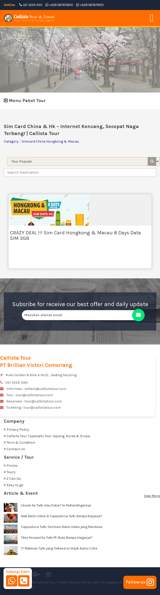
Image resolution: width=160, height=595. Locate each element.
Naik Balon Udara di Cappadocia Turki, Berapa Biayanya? (61, 516)
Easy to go (13, 485)
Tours (10, 472)
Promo (11, 465)
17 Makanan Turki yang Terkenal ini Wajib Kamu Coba (59, 548)
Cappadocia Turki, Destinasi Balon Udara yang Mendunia (61, 527)
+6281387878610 (59, 5)
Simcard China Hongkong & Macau (50, 141)
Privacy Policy (16, 429)
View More (152, 496)
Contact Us (14, 449)
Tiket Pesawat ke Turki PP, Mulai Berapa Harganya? (56, 537)
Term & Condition (19, 442)
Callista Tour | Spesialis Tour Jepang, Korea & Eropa (47, 436)
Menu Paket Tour (25, 100)
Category (11, 141)
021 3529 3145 (30, 5)
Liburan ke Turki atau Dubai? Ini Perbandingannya (56, 505)
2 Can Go (12, 478)
